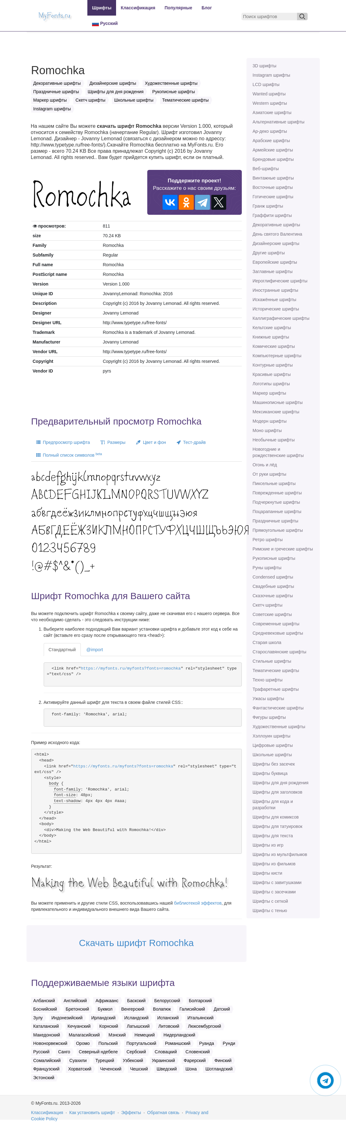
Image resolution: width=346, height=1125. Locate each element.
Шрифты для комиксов (276, 817)
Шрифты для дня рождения (281, 782)
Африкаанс (106, 1000)
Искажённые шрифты (274, 299)
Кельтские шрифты (272, 327)
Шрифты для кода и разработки (273, 804)
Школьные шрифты (272, 754)
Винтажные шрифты (273, 177)
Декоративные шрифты (276, 224)
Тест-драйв (191, 442)
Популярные (178, 7)
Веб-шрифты (266, 168)
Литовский (168, 1026)
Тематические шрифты (276, 670)
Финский (222, 1060)
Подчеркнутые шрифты (276, 502)
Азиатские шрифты (272, 112)
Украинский (163, 1060)
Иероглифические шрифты (280, 280)
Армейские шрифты (273, 149)
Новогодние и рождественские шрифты (278, 452)
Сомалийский (47, 1060)
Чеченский (110, 1068)
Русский (105, 23)
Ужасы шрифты (268, 698)
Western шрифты (270, 103)
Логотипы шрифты (271, 383)
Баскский (136, 1000)
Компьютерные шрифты (277, 355)
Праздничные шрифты (276, 520)
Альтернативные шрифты (279, 121)
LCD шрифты (266, 84)
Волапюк (162, 1009)
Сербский (136, 1051)
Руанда (206, 1043)
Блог (207, 7)
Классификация (138, 7)
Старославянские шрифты (279, 651)
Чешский (139, 1068)
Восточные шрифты (273, 187)
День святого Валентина (277, 234)
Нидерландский (179, 1034)
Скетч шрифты (268, 605)
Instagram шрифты (271, 75)
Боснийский (45, 1009)
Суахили (78, 1060)
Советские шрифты (272, 614)
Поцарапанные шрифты (277, 511)
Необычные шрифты (274, 439)
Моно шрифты (267, 430)
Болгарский (200, 1000)
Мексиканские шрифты (276, 411)
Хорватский (79, 1068)
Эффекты (131, 1112)
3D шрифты (264, 65)
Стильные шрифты (272, 661)
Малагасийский (84, 1034)
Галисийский (192, 1009)
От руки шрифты (269, 474)
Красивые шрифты (272, 374)
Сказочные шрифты (273, 595)
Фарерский (195, 1060)
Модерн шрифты (270, 421)
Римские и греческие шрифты (283, 548)
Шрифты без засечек (274, 764)
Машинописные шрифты (278, 402)
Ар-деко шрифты (270, 131)
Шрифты (101, 7)
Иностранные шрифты (275, 290)
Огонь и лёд (265, 464)
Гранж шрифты (268, 206)
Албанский (44, 1000)
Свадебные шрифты (273, 586)
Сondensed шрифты (273, 577)
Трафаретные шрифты (276, 689)
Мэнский (117, 1034)
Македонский (46, 1034)
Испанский (168, 1017)
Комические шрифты (274, 346)
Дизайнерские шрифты (276, 243)
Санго (64, 1051)
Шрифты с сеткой (270, 901)
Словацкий (166, 1051)
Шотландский (218, 1068)
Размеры (112, 442)
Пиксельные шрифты (274, 483)
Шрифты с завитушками (277, 882)
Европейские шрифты (275, 262)
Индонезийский (67, 1017)
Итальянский (201, 1017)
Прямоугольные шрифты (278, 530)
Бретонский (77, 1009)
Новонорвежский (50, 1043)
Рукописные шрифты (274, 558)
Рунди (229, 1043)
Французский (46, 1068)
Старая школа (267, 642)
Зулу (38, 1017)
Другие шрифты (269, 252)
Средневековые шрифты (278, 633)
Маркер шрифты (269, 393)
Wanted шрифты (269, 93)
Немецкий (144, 1034)
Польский (108, 1043)
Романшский (178, 1043)
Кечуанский (79, 1026)
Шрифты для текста (273, 835)
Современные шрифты (276, 623)
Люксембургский (204, 1026)
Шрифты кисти (267, 873)
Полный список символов (69, 455)
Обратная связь (163, 1112)
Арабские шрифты (271, 140)
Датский (222, 1009)
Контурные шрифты (273, 365)
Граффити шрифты (272, 215)
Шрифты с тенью (270, 910)
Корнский (108, 1026)
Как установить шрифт (92, 1112)
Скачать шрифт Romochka (136, 943)
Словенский (198, 1051)
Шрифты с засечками (274, 891)
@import (94, 649)
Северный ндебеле (98, 1051)
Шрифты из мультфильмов (280, 854)
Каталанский (46, 1026)
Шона (191, 1068)
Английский (75, 1000)
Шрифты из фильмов (274, 863)
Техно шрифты (268, 679)
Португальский (141, 1043)
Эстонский (44, 1077)
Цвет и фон (151, 442)
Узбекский (133, 1060)
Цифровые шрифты (273, 745)
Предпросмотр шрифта (63, 442)
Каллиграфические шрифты (281, 318)
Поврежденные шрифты (277, 492)
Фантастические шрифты (278, 707)
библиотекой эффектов (198, 903)
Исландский (136, 1017)
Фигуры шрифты (269, 717)
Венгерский (132, 1009)
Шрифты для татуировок (278, 826)
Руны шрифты (267, 567)
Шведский (167, 1068)
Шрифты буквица (270, 773)
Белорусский (167, 1000)
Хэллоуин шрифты (271, 735)
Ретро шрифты (268, 539)
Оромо (83, 1043)
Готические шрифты (273, 196)
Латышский (138, 1026)
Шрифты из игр (268, 845)
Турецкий (104, 1060)
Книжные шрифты (271, 336)
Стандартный (62, 649)
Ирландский (103, 1017)
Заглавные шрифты (273, 271)
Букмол (105, 1009)
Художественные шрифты (279, 726)
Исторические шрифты (276, 308)
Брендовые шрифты (273, 159)
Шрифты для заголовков (277, 792)
